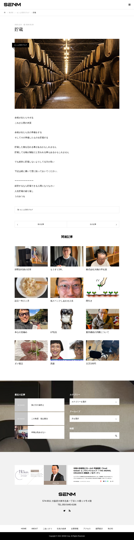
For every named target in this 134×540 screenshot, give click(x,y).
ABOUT (34, 529)
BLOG (110, 529)
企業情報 (74, 529)
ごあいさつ (47, 529)
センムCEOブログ (20, 45)
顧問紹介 (99, 529)
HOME (23, 529)
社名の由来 (61, 529)
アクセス (87, 529)
